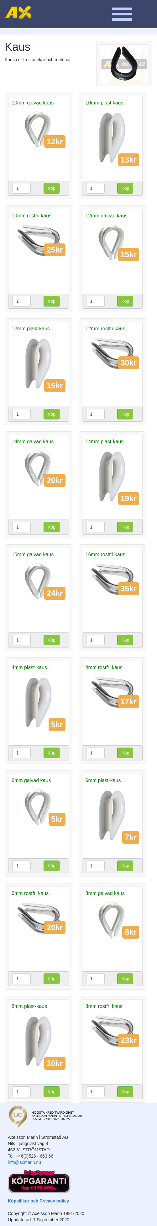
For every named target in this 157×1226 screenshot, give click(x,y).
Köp (51, 188)
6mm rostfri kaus (30, 893)
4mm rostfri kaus (104, 667)
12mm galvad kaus (107, 215)
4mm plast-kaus (29, 667)
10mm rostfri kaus (31, 215)
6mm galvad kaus (31, 780)
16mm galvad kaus (33, 554)
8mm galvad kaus (105, 893)
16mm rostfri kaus (105, 554)
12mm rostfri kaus (105, 328)
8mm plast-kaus (29, 1006)
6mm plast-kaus (103, 780)
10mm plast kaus (104, 102)
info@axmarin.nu (24, 1162)
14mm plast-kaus (105, 441)
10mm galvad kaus (33, 102)
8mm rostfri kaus (104, 1006)
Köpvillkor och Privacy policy (38, 1200)
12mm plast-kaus (31, 328)
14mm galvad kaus (33, 441)
